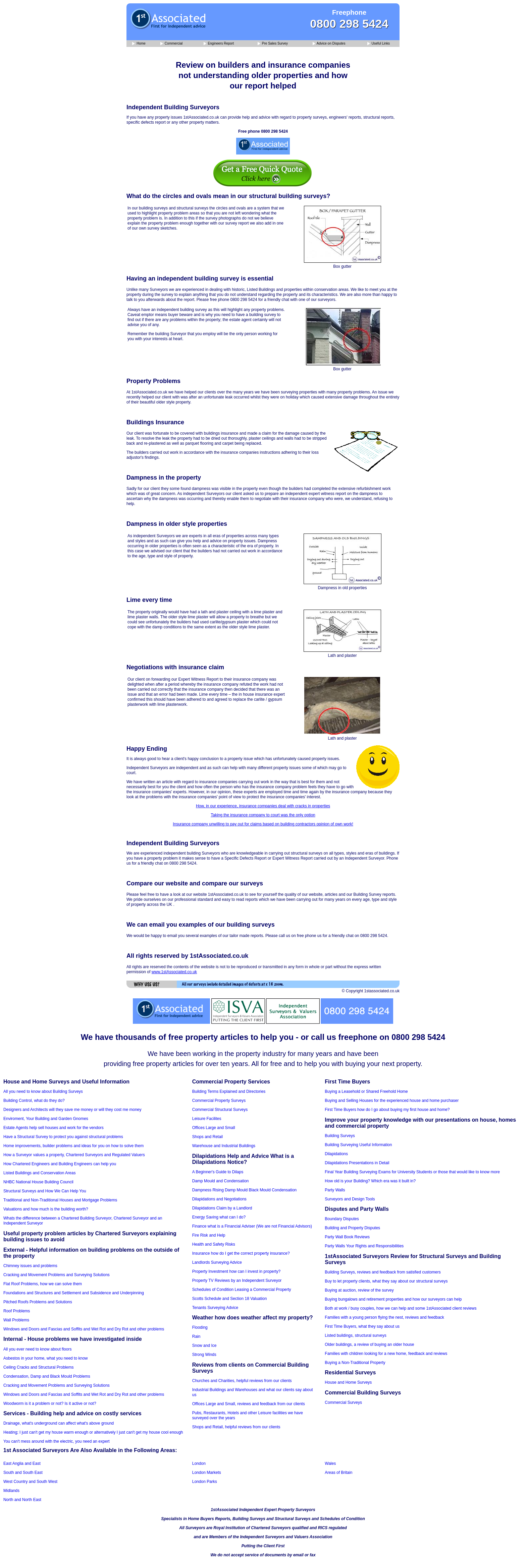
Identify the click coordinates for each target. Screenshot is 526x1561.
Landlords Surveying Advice (217, 1262)
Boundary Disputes (342, 1218)
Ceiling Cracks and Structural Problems (38, 1367)
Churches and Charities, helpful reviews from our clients (242, 1380)
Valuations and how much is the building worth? (45, 1209)
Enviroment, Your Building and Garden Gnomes (45, 1118)
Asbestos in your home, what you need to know (45, 1358)
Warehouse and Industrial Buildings (223, 1145)
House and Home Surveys (348, 1382)
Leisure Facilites (206, 1118)
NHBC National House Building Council (38, 1182)
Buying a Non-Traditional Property (355, 1362)
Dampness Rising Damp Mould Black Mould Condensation (244, 1190)
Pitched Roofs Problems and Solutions (37, 1302)
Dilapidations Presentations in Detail (357, 1163)
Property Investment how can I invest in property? (236, 1271)
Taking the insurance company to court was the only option (263, 815)
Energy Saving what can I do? (219, 1217)
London (199, 1463)
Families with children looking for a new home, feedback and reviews (386, 1353)
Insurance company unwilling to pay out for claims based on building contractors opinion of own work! (263, 824)
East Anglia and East (22, 1463)
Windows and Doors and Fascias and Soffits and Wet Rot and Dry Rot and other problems (83, 1329)
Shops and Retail (207, 1136)
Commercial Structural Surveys (220, 1109)
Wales (330, 1463)
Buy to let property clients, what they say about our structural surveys (386, 1281)
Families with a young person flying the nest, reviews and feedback (384, 1317)
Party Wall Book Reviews (347, 1237)
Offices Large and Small (213, 1127)
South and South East (23, 1472)
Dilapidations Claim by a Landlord (222, 1208)
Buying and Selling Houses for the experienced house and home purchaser (392, 1100)
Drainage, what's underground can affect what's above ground (58, 1423)
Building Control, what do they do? (34, 1100)
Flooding (200, 1327)
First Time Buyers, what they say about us (362, 1326)
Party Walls (335, 1190)
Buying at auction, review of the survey (359, 1290)
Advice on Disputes (329, 44)
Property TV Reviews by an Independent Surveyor (237, 1280)
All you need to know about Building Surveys (43, 1091)
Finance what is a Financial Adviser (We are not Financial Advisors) (252, 1226)
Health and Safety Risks (213, 1244)
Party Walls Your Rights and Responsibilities (364, 1246)
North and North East (22, 1499)
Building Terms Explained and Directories (229, 1091)
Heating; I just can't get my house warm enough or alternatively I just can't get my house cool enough (93, 1432)
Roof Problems (16, 1311)
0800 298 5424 (349, 23)
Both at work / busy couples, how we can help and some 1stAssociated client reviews (400, 1308)
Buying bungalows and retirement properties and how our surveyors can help (393, 1299)
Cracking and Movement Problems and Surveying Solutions (56, 1274)
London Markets (206, 1472)
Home (138, 44)
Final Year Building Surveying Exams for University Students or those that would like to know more (412, 1172)
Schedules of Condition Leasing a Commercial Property (241, 1289)
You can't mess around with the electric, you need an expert (56, 1441)
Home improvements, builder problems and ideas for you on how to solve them (73, 1145)
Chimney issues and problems (30, 1265)
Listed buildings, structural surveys (355, 1335)
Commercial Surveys (343, 1402)
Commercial (171, 44)
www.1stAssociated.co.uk (174, 972)
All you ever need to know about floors (37, 1349)
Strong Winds (204, 1354)
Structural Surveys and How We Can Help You (44, 1191)
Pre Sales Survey (273, 44)
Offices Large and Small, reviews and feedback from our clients (248, 1403)
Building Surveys (340, 1135)
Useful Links (378, 44)
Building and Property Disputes (352, 1228)
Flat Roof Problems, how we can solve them (42, 1284)
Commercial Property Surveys (219, 1100)
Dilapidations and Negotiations (219, 1199)
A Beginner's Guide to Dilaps (217, 1172)
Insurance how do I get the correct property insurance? (241, 1253)
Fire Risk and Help (208, 1235)
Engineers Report (219, 44)
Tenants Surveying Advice (215, 1307)
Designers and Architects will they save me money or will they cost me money (72, 1109)
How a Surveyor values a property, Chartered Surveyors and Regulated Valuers (74, 1154)
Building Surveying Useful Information (358, 1144)
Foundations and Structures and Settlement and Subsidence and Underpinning (73, 1293)
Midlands (11, 1490)
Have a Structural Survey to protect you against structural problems (63, 1136)
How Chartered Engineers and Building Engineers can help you (59, 1164)
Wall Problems (16, 1320)
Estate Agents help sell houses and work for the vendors (53, 1127)
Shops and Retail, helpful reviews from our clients (236, 1427)
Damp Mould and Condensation (220, 1181)
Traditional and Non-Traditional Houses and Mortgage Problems (60, 1200)
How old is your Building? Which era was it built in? (370, 1181)
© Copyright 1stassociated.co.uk (371, 991)
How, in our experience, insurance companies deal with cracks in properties (263, 806)
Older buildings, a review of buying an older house (369, 1344)
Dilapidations (336, 1153)
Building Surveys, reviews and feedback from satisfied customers (383, 1272)
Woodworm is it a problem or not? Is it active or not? (49, 1403)
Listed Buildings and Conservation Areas (39, 1173)
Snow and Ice (204, 1345)
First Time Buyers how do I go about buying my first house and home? (387, 1109)
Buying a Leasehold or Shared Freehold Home (366, 1091)
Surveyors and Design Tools (350, 1199)
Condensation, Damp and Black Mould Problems (46, 1376)
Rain (196, 1336)
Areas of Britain (338, 1472)
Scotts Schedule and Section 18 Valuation (229, 1298)
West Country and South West (30, 1481)
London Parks (204, 1481)
